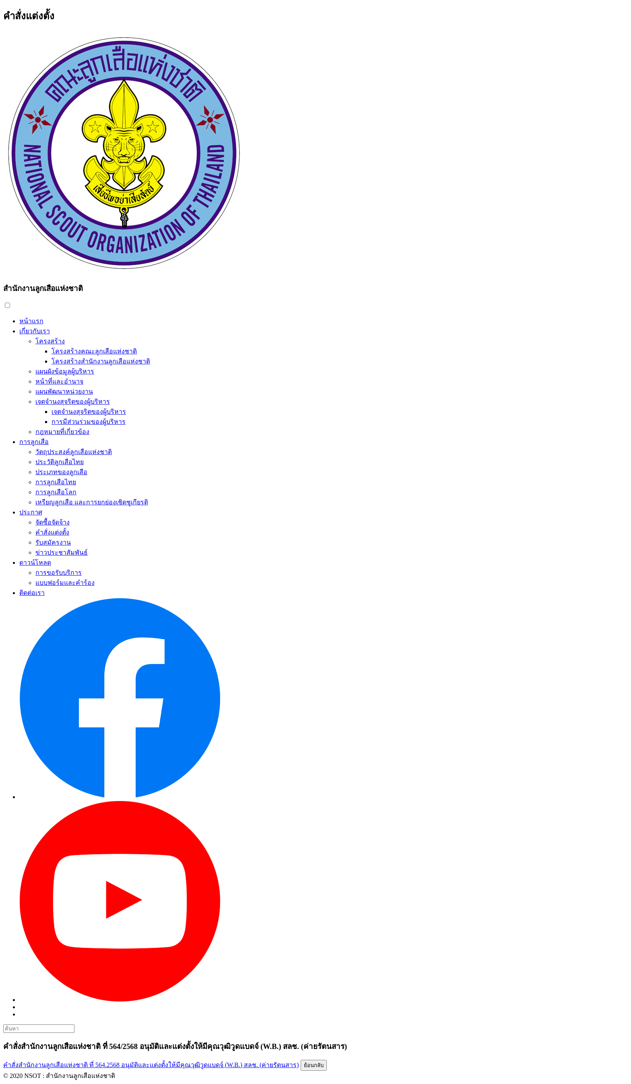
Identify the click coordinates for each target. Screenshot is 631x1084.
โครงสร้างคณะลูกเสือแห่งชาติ (94, 351)
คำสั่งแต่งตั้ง (52, 532)
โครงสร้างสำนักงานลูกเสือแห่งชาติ (101, 361)
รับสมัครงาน (53, 542)
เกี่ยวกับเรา (34, 331)
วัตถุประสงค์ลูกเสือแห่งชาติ (73, 451)
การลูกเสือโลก (55, 492)
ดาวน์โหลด (35, 562)
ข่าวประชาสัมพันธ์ (61, 552)
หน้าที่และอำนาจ (59, 381)
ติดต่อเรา (32, 592)
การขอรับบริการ (58, 572)
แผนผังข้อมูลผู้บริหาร (64, 371)
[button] (7, 305)
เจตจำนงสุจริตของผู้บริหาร (72, 401)
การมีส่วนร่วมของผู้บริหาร (89, 421)
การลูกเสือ (34, 441)
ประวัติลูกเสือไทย (59, 461)
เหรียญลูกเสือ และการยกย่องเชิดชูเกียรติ (91, 502)
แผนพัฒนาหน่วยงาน (64, 391)
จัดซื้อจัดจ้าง (52, 522)
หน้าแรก (31, 321)
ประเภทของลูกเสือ (61, 472)
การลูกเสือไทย (55, 482)
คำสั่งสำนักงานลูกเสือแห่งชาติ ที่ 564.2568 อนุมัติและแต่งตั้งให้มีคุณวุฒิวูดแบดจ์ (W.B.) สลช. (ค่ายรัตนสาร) (151, 1064)
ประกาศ (30, 512)
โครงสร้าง (50, 341)
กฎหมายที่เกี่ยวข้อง (62, 431)
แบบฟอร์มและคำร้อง (65, 582)
